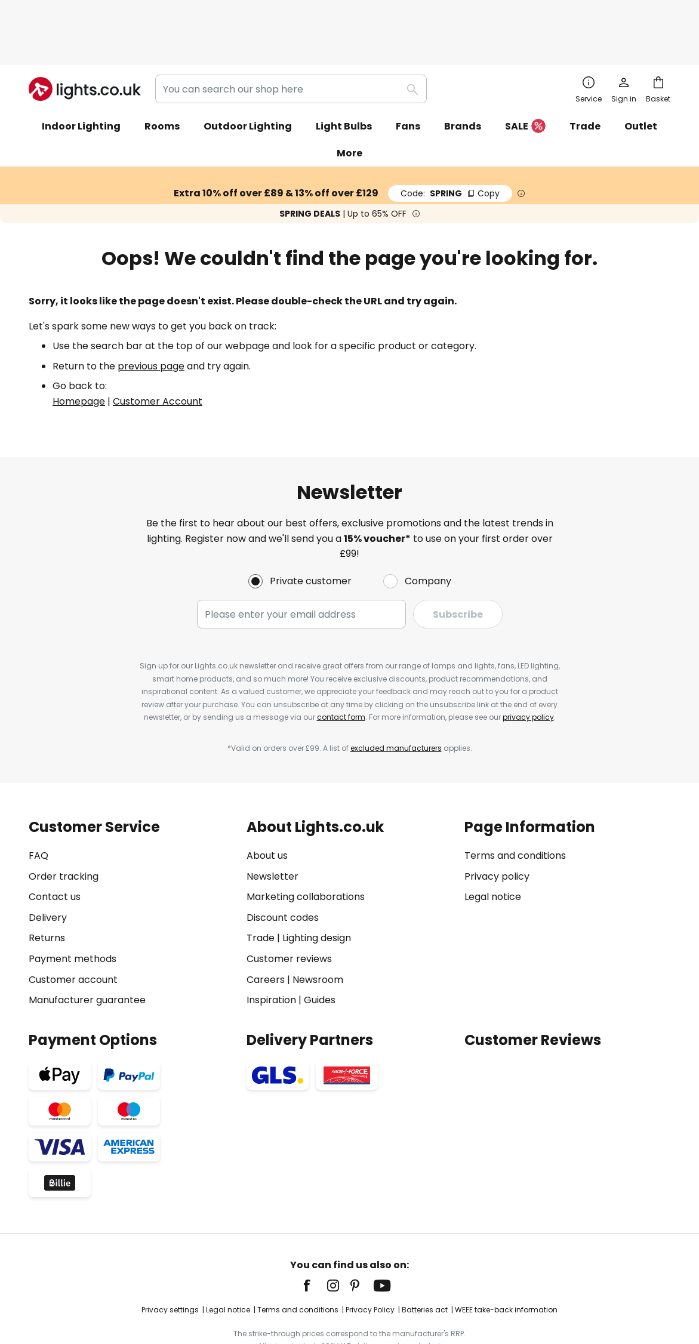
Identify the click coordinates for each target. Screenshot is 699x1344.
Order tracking (63, 826)
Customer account (73, 929)
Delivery (48, 867)
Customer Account (157, 350)
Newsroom (317, 929)
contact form (341, 667)
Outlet (640, 75)
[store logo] (85, 38)
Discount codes (283, 867)
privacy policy (528, 667)
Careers (266, 929)
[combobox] (291, 38)
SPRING (450, 143)
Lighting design (316, 888)
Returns (47, 888)
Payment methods (72, 908)
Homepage (79, 350)
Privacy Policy (370, 1259)
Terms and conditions (515, 805)
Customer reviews (289, 908)
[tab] (132, 863)
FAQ (38, 805)
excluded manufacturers (396, 697)
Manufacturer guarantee (87, 950)
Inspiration (271, 950)
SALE (525, 76)
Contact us (55, 846)
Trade (585, 75)
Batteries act (425, 1259)
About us (267, 805)
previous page (151, 315)
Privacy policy (496, 826)
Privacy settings (170, 1259)
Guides (319, 950)
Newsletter (272, 826)
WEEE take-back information (506, 1259)
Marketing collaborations (306, 846)
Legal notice (492, 846)
